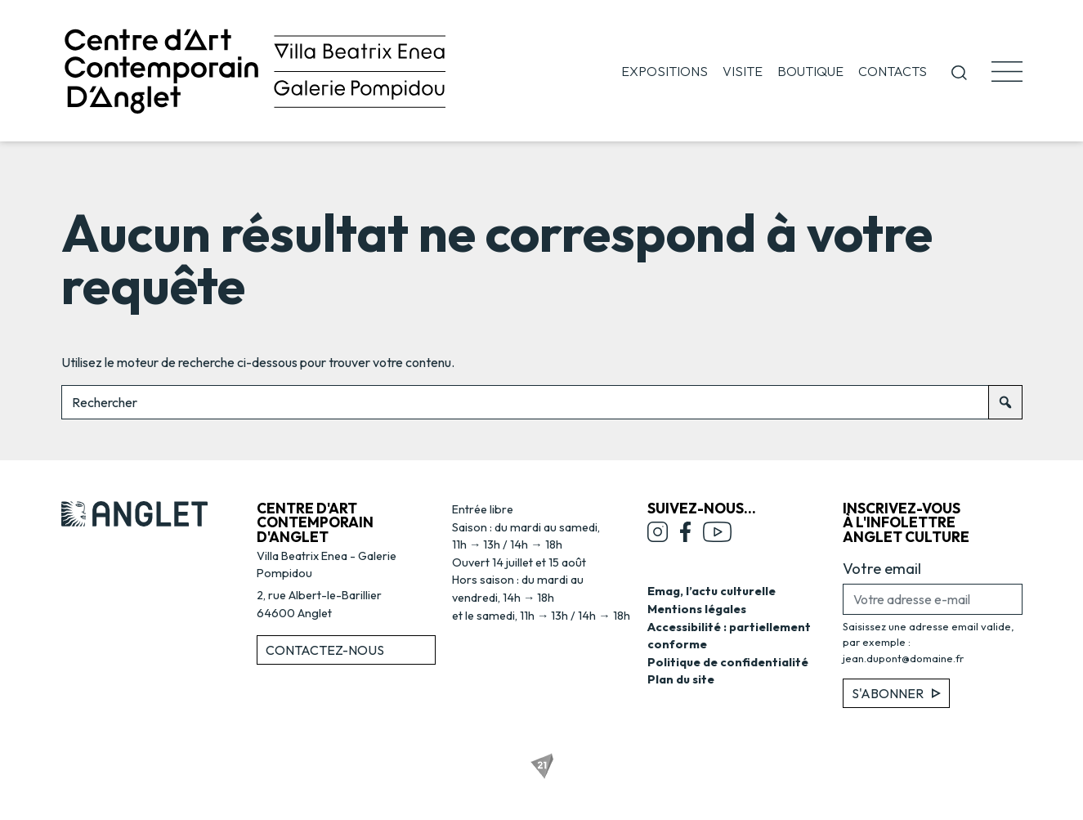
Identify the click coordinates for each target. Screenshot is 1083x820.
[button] (958, 71)
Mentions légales (696, 609)
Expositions (664, 71)
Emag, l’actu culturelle (711, 591)
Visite (743, 71)
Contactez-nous (325, 650)
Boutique (810, 71)
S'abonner (896, 693)
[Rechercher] (1005, 402)
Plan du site (680, 679)
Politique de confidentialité (727, 662)
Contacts (892, 71)
